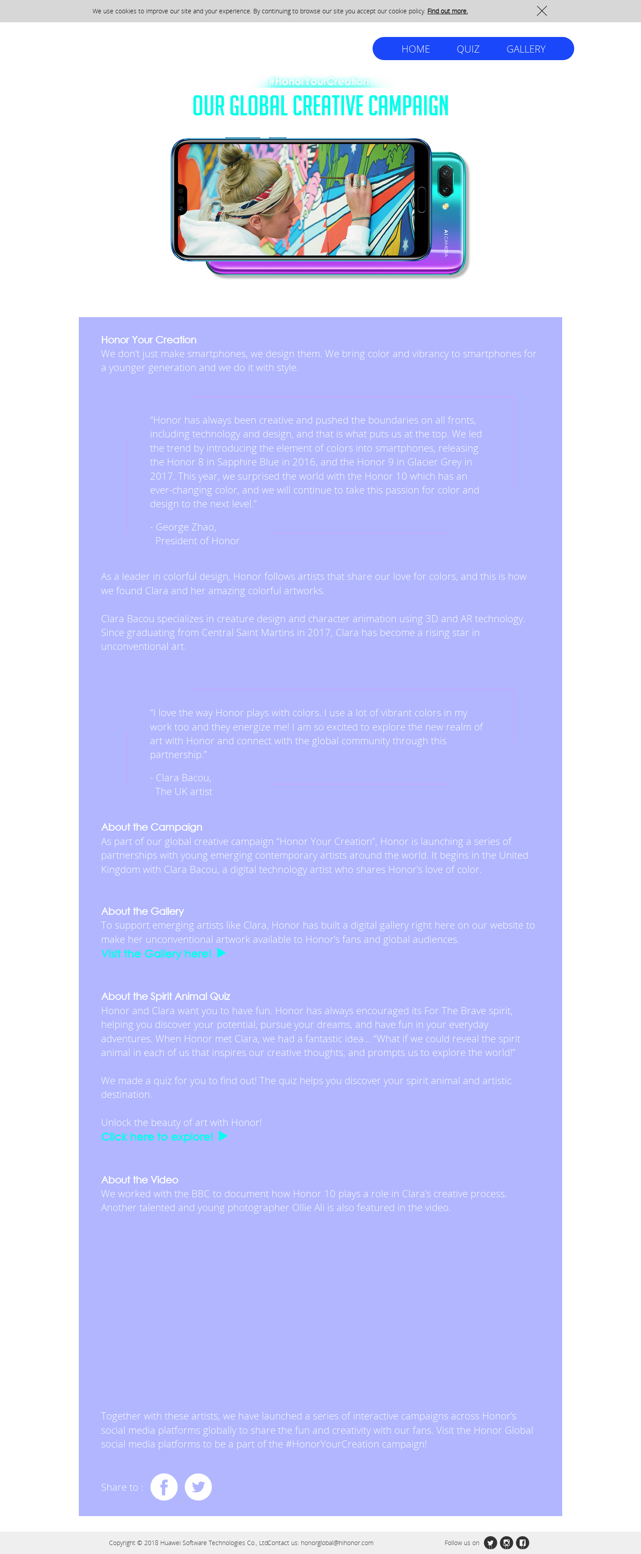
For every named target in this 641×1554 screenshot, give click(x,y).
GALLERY (526, 48)
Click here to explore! (157, 1136)
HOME (416, 48)
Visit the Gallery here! (156, 953)
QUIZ (468, 48)
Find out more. (447, 11)
